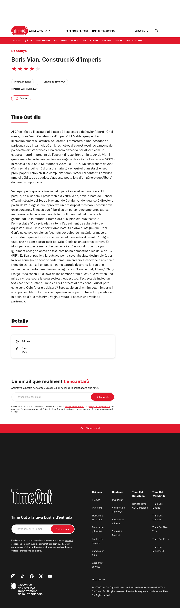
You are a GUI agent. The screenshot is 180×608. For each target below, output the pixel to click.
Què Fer (28, 41)
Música (74, 41)
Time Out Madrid (157, 506)
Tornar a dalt (90, 428)
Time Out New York (160, 529)
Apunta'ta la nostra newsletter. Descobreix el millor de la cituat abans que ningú (55, 388)
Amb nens (106, 41)
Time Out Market (134, 41)
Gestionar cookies (97, 565)
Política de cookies (97, 541)
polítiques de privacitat (99, 407)
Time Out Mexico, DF (158, 549)
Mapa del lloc (98, 580)
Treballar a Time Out (97, 518)
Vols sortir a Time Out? (118, 510)
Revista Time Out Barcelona (140, 506)
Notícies (17, 41)
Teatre (64, 41)
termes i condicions (74, 407)
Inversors (97, 508)
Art (55, 41)
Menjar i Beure (43, 41)
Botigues (94, 41)
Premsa (96, 500)
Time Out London (157, 518)
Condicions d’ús (98, 553)
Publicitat (117, 500)
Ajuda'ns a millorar (118, 522)
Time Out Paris (160, 539)
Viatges (118, 41)
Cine (84, 41)
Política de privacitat (97, 529)
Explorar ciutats (77, 31)
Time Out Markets (103, 31)
